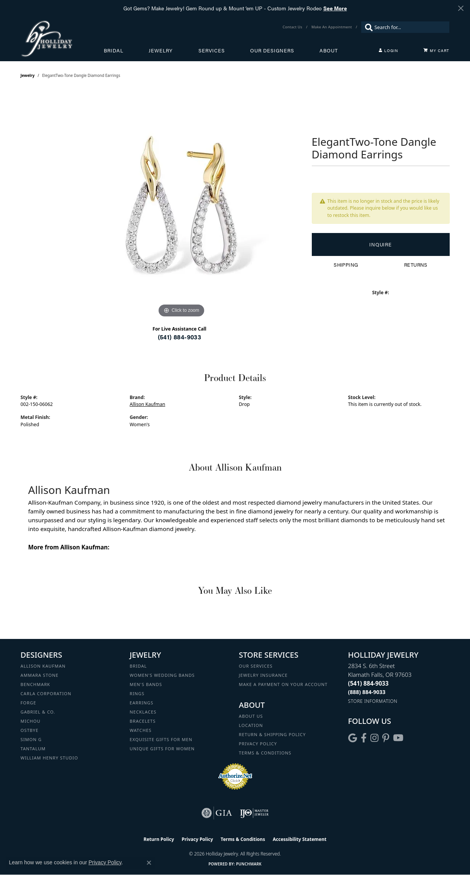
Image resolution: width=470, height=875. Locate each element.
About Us (251, 716)
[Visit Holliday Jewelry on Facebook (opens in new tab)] (364, 738)
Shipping (346, 264)
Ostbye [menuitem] (30, 730)
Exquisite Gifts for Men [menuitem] (161, 739)
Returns (415, 264)
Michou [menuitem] (31, 721)
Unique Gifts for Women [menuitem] (162, 748)
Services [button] (211, 50)
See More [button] (335, 8)
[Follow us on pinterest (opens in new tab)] (385, 738)
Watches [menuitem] (141, 730)
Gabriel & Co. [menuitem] (38, 712)
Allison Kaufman (147, 404)
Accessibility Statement (299, 839)
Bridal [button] (113, 50)
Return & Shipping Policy (272, 734)
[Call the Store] (368, 683)
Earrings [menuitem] (142, 703)
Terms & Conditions (265, 753)
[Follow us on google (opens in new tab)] (352, 738)
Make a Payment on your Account (283, 684)
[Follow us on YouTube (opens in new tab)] (398, 738)
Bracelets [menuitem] (143, 721)
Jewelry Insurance (263, 675)
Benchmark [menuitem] (36, 684)
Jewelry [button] (161, 50)
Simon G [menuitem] (31, 739)
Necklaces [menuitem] (143, 712)
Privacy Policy (258, 743)
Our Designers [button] (272, 50)
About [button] (328, 50)
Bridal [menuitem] (138, 666)
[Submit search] (367, 27)
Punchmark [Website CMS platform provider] (249, 864)
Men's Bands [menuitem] (146, 684)
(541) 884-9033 (179, 336)
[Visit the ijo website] (254, 813)
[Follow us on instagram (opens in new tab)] (374, 738)
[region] (181, 204)
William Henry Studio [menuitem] (49, 758)
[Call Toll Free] (367, 692)
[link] (293, 27)
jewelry (28, 75)
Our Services (256, 666)
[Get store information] (373, 701)
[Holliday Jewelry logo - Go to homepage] (62, 38)
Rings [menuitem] (137, 693)
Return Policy (159, 839)
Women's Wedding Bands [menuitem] (162, 675)
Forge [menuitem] (28, 703)
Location (251, 725)
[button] (388, 50)
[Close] (460, 8)
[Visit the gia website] (216, 813)
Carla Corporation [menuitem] (46, 693)
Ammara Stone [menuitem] (40, 675)
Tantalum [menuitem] (33, 748)
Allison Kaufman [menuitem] (43, 666)
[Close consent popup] (149, 862)
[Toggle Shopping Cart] (436, 50)
